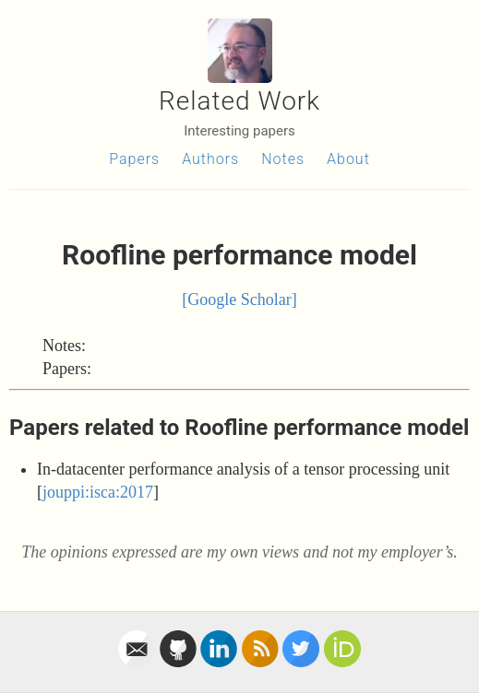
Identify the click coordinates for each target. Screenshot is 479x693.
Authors (210, 159)
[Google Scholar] (239, 299)
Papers (134, 159)
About (348, 159)
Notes (283, 159)
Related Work (239, 101)
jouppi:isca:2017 (97, 492)
